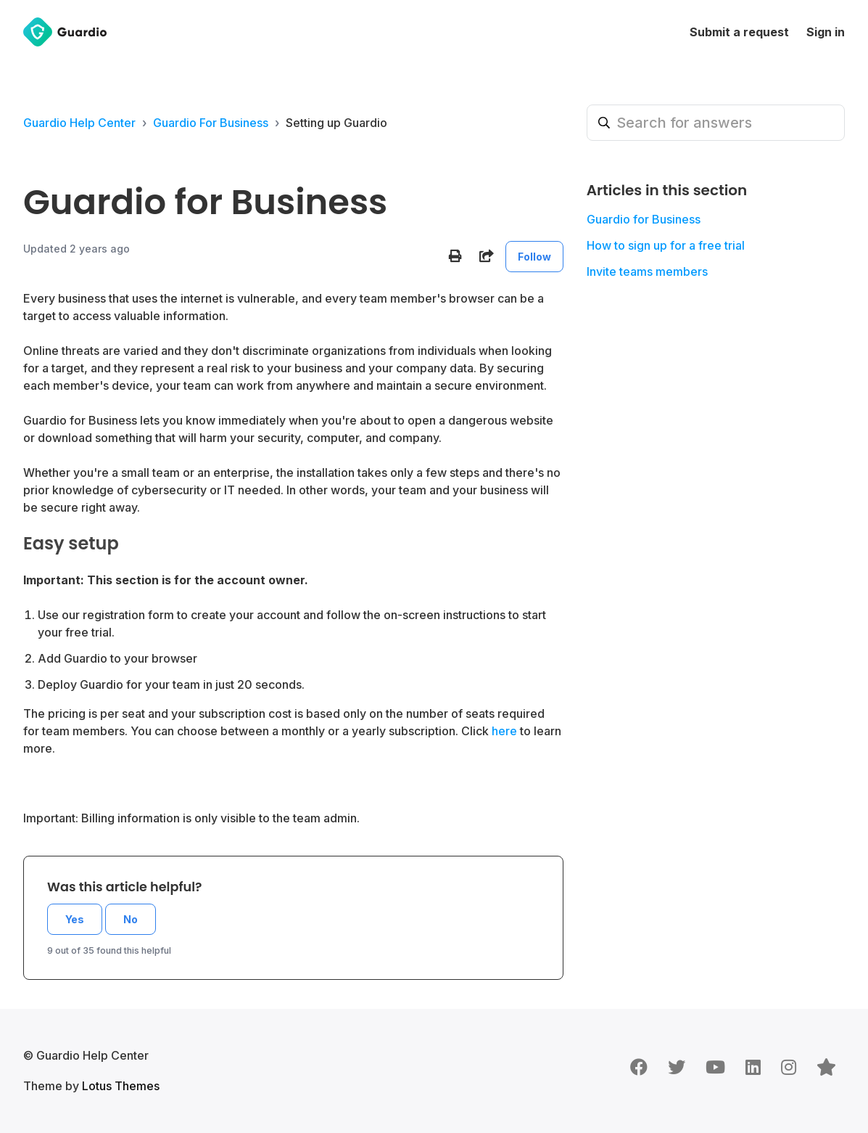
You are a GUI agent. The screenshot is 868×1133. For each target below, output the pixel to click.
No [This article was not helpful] (130, 919)
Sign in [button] (825, 32)
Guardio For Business (210, 122)
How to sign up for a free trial (666, 245)
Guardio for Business (643, 219)
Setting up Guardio (336, 122)
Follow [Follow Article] (534, 256)
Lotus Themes (121, 1086)
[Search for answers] (716, 123)
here (504, 731)
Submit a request (739, 32)
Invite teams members (647, 271)
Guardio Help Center (79, 122)
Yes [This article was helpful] (74, 919)
